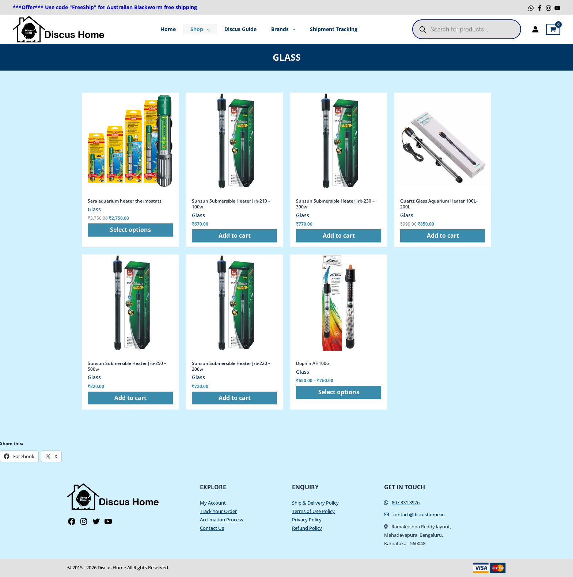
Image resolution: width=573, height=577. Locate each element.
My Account (213, 502)
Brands (279, 29)
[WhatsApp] (531, 8)
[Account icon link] (535, 29)
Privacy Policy (307, 519)
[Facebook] (540, 8)
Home (175, 29)
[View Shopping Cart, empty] (553, 29)
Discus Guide (240, 29)
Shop (203, 29)
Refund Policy (307, 528)
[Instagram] (548, 8)
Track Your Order (218, 511)
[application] (210, 29)
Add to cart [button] (235, 236)
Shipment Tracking (326, 29)
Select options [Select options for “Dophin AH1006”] (338, 393)
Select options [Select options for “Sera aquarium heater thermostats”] (130, 230)
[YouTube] (557, 8)
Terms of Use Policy (313, 511)
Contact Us (212, 528)
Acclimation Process (221, 519)
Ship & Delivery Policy (315, 502)
